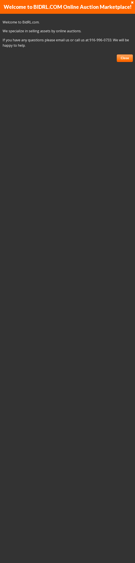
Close (125, 58)
